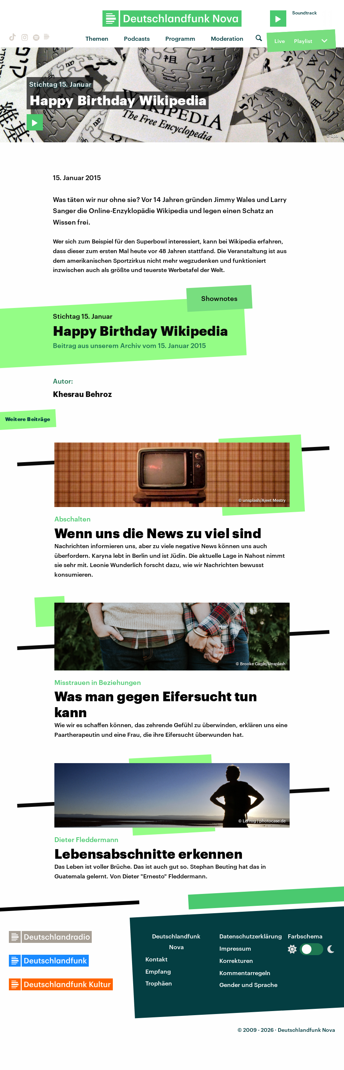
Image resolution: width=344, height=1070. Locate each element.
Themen (96, 38)
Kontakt (156, 959)
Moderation (227, 38)
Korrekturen (236, 960)
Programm (180, 38)
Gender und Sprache (248, 984)
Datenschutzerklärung (250, 936)
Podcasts (137, 38)
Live (279, 41)
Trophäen (158, 983)
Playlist (303, 41)
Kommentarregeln (244, 972)
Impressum (235, 948)
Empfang (158, 971)
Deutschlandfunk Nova (176, 941)
